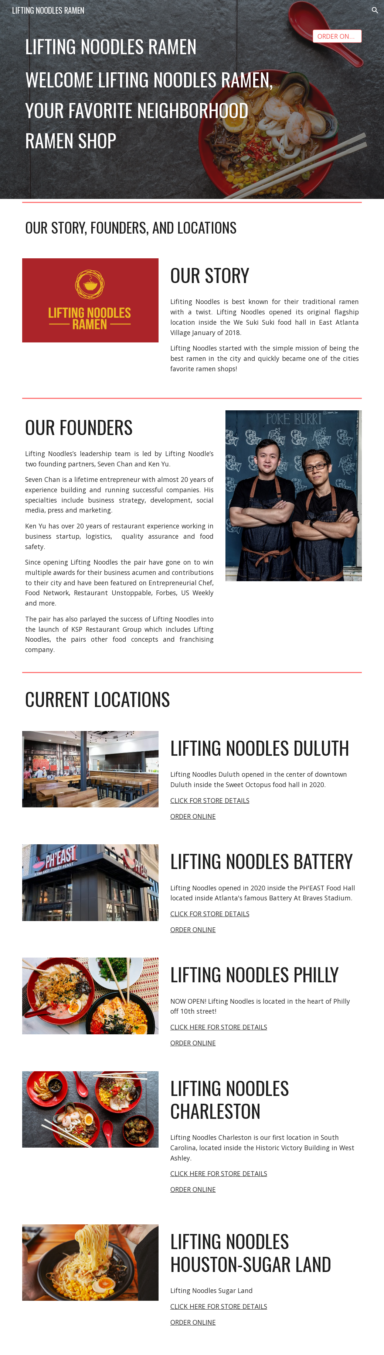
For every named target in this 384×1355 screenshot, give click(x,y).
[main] (163, 46)
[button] (375, 10)
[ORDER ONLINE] (337, 36)
